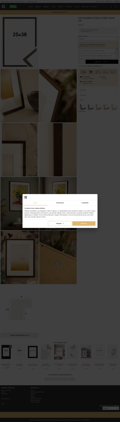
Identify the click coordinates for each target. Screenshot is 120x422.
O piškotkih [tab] (85, 202)
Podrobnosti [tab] (60, 202)
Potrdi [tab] (35, 202)
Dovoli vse (84, 223)
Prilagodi (59, 223)
